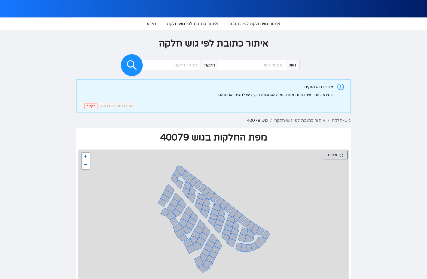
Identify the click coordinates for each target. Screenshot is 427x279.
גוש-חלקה (341, 120)
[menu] (213, 23)
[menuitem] (255, 23)
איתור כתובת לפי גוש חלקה (299, 120)
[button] (222, 65)
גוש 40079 (257, 120)
